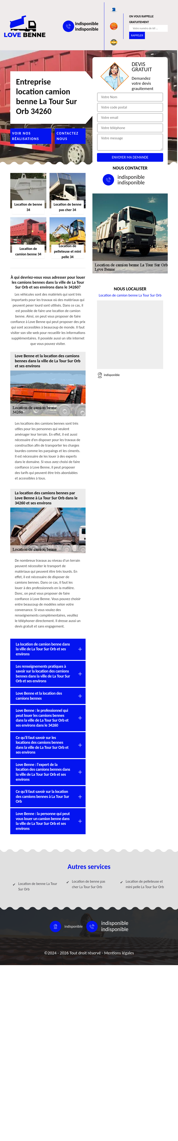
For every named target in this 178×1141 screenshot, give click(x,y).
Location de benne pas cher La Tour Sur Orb (88, 884)
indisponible (86, 23)
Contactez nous (68, 136)
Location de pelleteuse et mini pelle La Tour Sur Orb (145, 884)
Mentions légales (119, 953)
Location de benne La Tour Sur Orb (37, 886)
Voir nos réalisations (25, 136)
